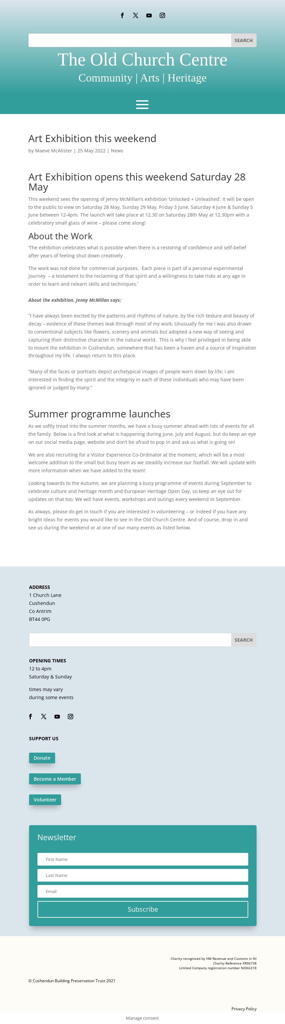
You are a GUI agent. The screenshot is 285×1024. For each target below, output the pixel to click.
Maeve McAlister (53, 150)
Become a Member (55, 779)
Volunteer (45, 799)
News (117, 150)
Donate (42, 758)
